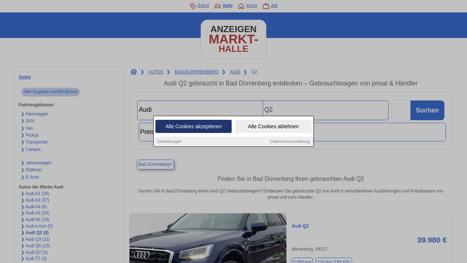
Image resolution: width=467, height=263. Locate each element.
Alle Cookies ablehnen (273, 127)
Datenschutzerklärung (290, 142)
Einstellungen (169, 142)
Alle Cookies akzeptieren (193, 127)
